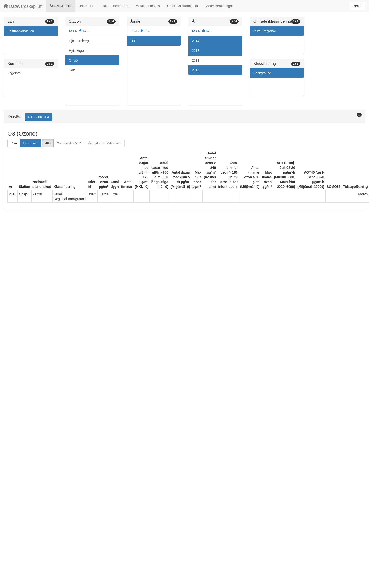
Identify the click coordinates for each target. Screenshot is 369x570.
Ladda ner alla (38, 117)
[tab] (184, 116)
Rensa (357, 6)
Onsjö (73, 60)
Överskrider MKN (69, 143)
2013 (195, 51)
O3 (132, 41)
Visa (14, 143)
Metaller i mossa (148, 6)
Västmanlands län (20, 31)
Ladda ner (30, 143)
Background (262, 73)
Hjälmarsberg (79, 41)
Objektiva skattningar (182, 6)
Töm (83, 31)
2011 (195, 60)
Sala (72, 70)
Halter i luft (87, 6)
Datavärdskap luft (23, 6)
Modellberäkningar (219, 6)
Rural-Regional (264, 31)
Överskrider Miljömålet (104, 143)
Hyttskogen (77, 51)
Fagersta (14, 73)
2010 (195, 70)
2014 (195, 41)
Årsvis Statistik (60, 6)
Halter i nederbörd (115, 6)
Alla (73, 31)
